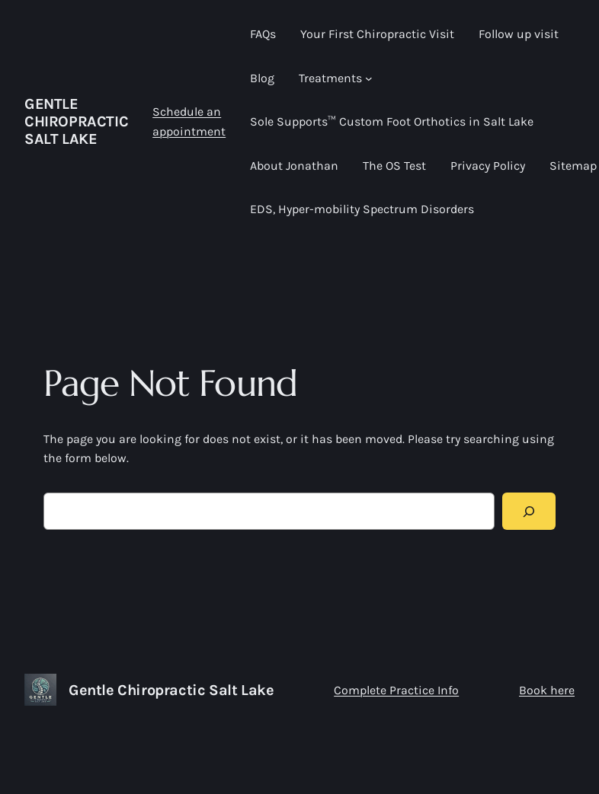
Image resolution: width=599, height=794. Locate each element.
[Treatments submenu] (369, 78)
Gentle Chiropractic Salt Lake (76, 121)
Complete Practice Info (396, 690)
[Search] (529, 511)
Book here (547, 690)
